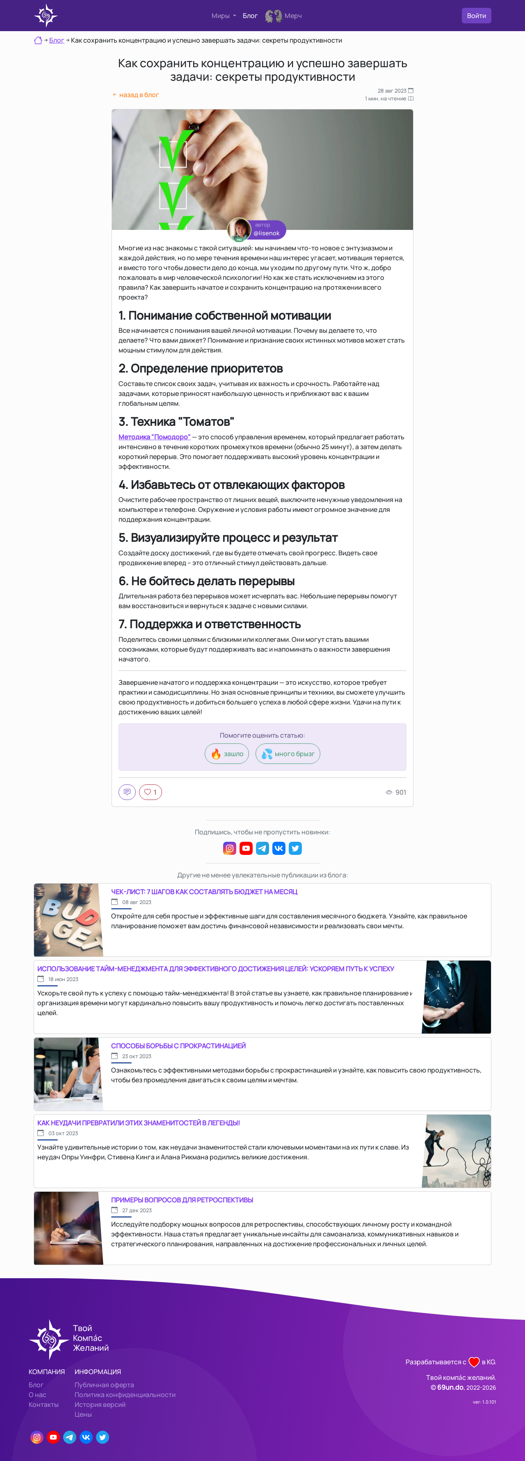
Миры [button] (221, 15)
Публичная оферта (104, 1384)
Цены (83, 1414)
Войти (476, 15)
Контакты (44, 1404)
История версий (100, 1404)
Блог (250, 15)
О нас (37, 1394)
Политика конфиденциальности (125, 1394)
